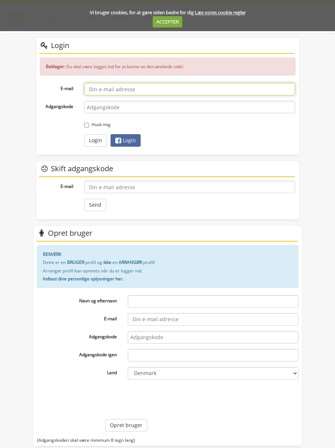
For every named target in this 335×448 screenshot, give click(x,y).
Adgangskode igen (98, 355)
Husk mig (97, 124)
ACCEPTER (167, 21)
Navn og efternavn (98, 301)
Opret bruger (126, 425)
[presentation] (160, 399)
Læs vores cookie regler (220, 12)
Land (112, 373)
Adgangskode (59, 106)
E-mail (66, 88)
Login (95, 140)
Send (95, 204)
